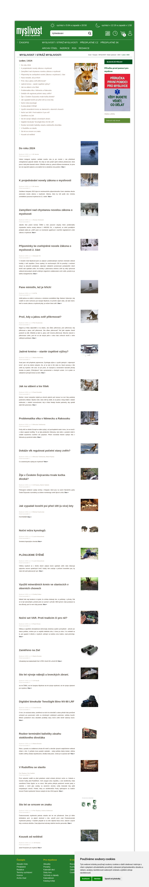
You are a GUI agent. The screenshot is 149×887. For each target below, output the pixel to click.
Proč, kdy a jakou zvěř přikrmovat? (33, 81)
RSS (74, 48)
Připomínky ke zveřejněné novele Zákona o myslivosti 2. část (43, 75)
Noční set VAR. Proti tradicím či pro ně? (35, 112)
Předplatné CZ (89, 42)
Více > (63, 167)
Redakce (84, 48)
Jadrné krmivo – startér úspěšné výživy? (35, 84)
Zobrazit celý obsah (113, 120)
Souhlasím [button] (86, 879)
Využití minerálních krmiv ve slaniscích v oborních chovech (42, 109)
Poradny (46, 867)
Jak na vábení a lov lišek (30, 87)
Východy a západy (51, 875)
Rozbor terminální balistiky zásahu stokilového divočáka (41, 125)
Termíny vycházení (24, 872)
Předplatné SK (110, 42)
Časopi (95, 55)
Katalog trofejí (49, 881)
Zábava (73, 870)
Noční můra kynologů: (29, 103)
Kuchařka (74, 867)
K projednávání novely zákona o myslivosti (36, 68)
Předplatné (21, 867)
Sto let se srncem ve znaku (31, 131)
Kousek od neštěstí (28, 134)
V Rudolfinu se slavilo (29, 128)
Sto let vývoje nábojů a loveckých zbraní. (36, 119)
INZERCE (64, 48)
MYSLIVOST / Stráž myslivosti (60, 42)
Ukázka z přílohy (109, 114)
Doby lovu (47, 872)
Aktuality (46, 864)
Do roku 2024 (26, 65)
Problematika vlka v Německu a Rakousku (36, 90)
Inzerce (20, 875)
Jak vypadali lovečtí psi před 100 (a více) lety (37, 100)
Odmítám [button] (97, 879)
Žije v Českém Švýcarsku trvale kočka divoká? (38, 97)
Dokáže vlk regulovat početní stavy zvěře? (36, 93)
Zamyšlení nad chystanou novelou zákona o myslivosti (40, 71)
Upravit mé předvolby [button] (112, 879)
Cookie (73, 872)
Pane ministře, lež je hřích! (30, 78)
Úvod (89, 55)
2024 (118, 55)
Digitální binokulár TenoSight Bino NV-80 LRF (37, 122)
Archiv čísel (50, 48)
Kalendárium (48, 878)
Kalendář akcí (49, 870)
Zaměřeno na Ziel (27, 116)
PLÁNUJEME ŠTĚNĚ (29, 106)
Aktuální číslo (22, 864)
